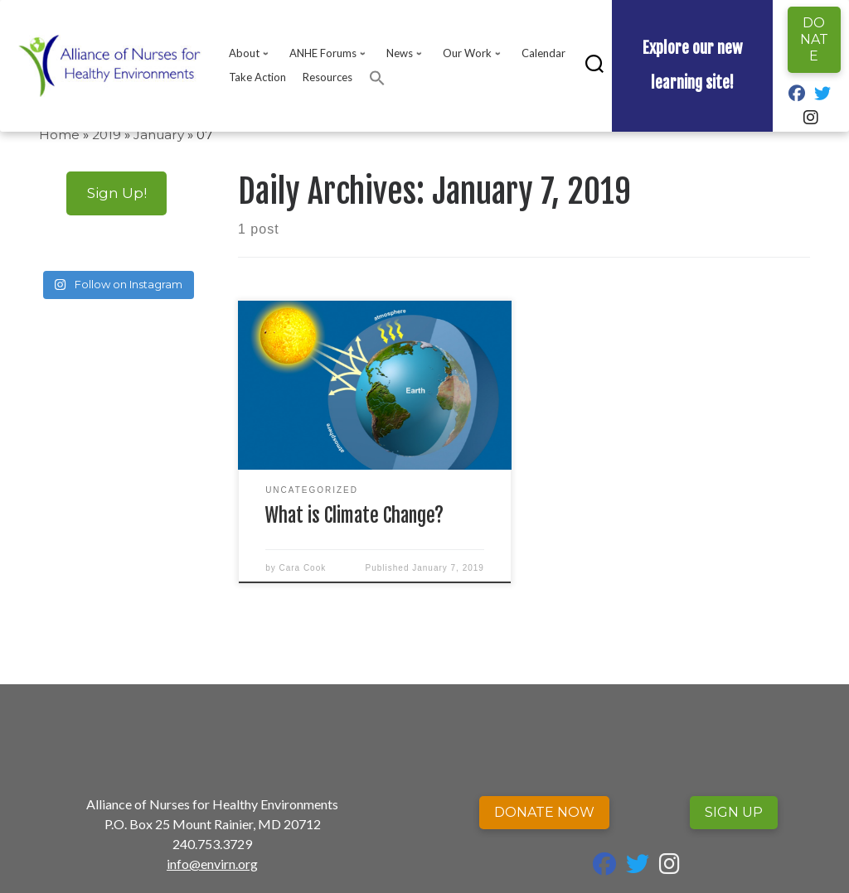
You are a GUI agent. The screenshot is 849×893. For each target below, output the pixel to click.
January (158, 134)
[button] (377, 77)
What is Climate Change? (354, 516)
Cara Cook (302, 567)
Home (59, 134)
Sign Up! (117, 192)
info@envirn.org (212, 863)
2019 (106, 134)
